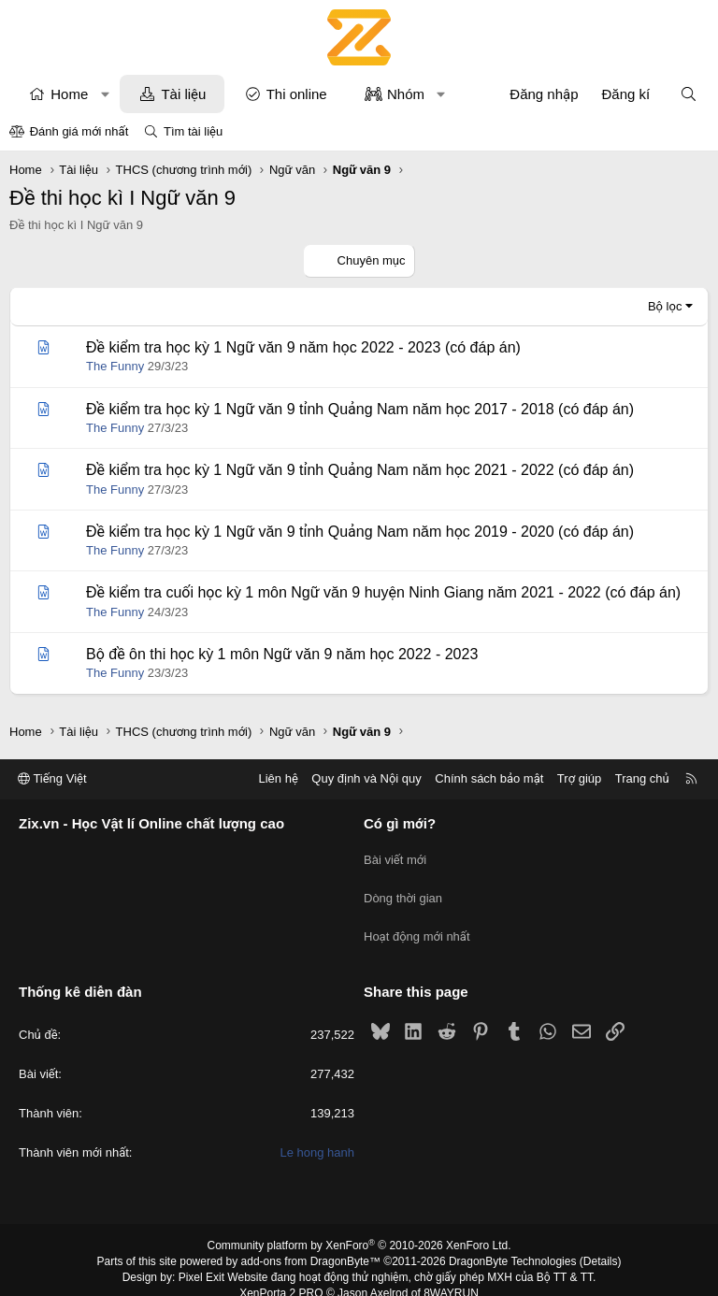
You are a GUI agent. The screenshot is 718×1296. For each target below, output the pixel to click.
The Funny (115, 366)
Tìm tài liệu (193, 131)
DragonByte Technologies (513, 1242)
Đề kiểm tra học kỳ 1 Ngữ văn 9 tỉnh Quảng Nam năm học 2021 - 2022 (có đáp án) (360, 470)
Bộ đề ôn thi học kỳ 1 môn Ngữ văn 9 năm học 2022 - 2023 (282, 654)
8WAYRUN (451, 1273)
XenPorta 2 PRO (281, 1273)
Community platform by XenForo (359, 1226)
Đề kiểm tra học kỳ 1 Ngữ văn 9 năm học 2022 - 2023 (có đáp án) (303, 347)
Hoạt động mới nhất (417, 922)
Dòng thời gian (403, 889)
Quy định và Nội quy (366, 778)
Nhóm (405, 94)
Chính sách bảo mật (489, 778)
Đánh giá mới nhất (79, 131)
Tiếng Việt (52, 778)
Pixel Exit (201, 1258)
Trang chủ (642, 778)
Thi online (296, 94)
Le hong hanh (317, 1134)
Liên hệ (277, 778)
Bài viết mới (395, 855)
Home (69, 94)
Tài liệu (183, 94)
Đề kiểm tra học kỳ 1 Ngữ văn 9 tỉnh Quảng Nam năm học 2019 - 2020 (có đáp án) (360, 532)
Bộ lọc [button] (665, 306)
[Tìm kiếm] (688, 94)
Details (600, 1242)
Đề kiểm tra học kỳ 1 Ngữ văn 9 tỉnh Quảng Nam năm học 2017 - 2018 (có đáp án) (360, 409)
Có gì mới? (400, 823)
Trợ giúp (579, 778)
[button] (105, 94)
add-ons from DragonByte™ (311, 1242)
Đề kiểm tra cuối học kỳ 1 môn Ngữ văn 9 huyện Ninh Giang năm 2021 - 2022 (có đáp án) (383, 592)
